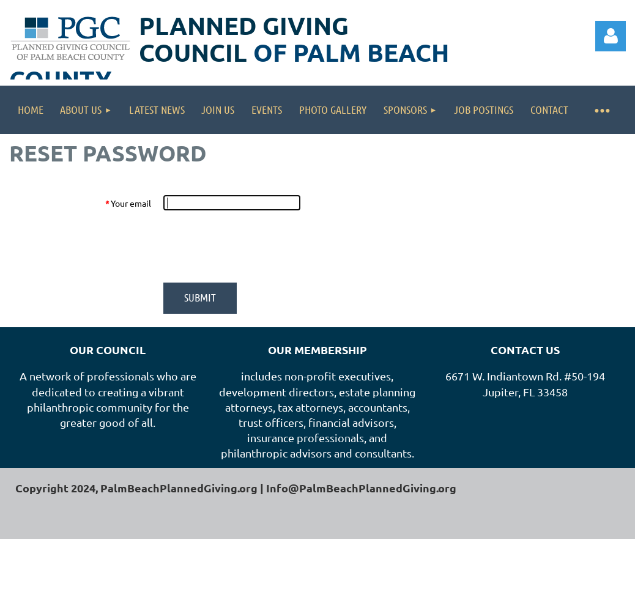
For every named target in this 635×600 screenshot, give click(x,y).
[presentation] (256, 246)
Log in (610, 36)
